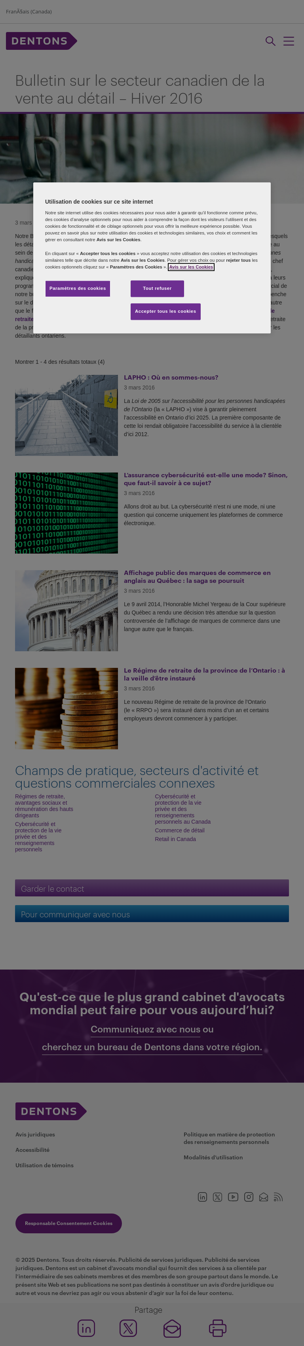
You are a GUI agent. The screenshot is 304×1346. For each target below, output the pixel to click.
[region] (152, 257)
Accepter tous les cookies (165, 311)
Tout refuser (157, 288)
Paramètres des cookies (77, 288)
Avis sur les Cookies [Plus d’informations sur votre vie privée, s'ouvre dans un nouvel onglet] (191, 267)
